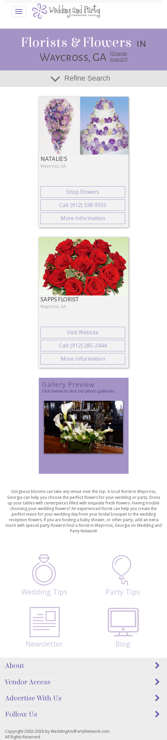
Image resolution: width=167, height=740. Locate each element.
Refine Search (87, 78)
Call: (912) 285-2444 (83, 345)
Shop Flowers (82, 191)
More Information (82, 218)
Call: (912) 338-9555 (83, 205)
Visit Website (83, 332)
